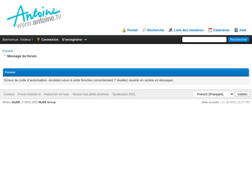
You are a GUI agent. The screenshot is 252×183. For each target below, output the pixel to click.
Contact (9, 94)
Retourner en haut (56, 94)
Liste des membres (189, 30)
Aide (242, 30)
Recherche (155, 30)
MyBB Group (46, 102)
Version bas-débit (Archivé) (90, 94)
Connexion (50, 39)
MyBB (16, 102)
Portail (132, 30)
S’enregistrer (72, 39)
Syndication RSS (123, 94)
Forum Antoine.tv (29, 94)
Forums (8, 51)
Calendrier (221, 30)
